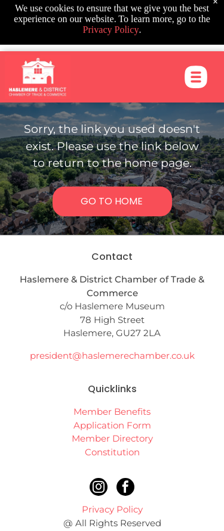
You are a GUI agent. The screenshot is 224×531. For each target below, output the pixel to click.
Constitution (112, 452)
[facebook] (125, 488)
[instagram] (99, 488)
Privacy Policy (112, 509)
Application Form (112, 425)
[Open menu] (196, 62)
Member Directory (112, 438)
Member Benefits (112, 411)
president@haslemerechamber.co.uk (112, 355)
